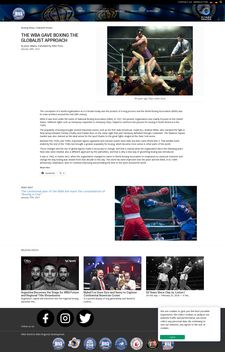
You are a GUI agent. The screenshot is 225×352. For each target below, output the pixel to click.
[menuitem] (211, 1)
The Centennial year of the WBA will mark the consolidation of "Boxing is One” (63, 192)
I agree (172, 337)
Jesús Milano (30, 45)
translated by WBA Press (50, 45)
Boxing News (28, 27)
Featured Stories (44, 27)
